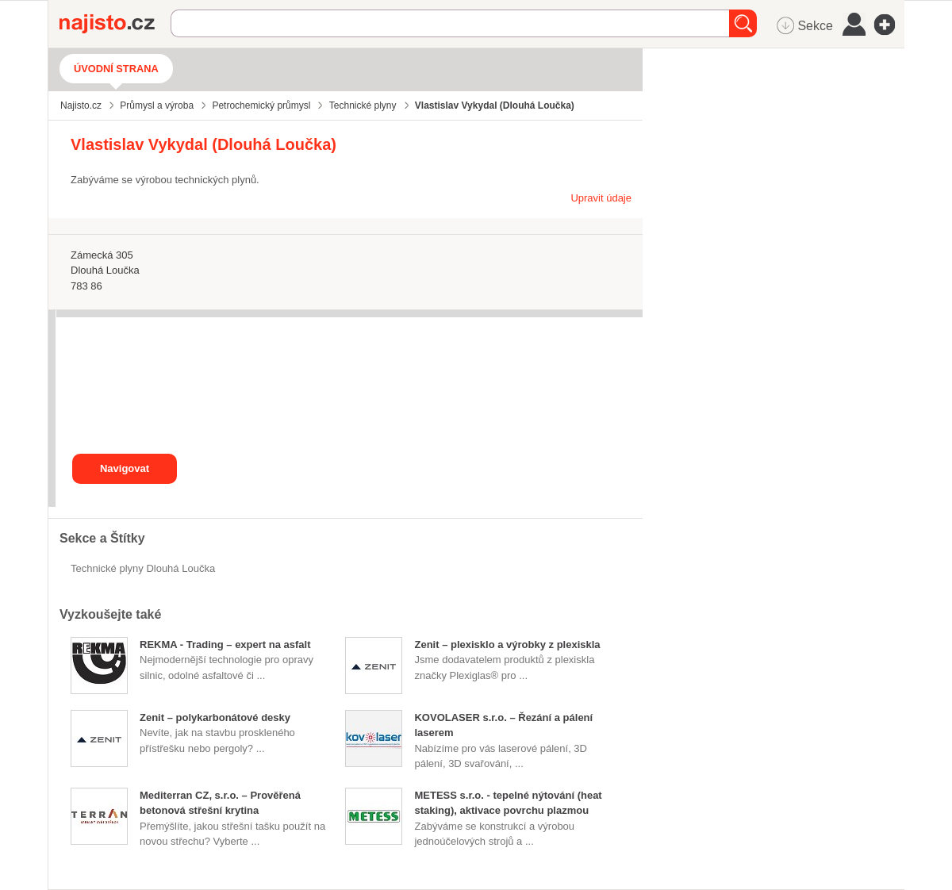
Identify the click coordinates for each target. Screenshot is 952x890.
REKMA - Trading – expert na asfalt (225, 644)
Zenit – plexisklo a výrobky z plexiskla (507, 644)
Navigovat (124, 468)
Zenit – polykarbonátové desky (215, 717)
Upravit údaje (600, 198)
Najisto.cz (115, 24)
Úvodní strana (116, 69)
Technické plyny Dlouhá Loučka (143, 568)
